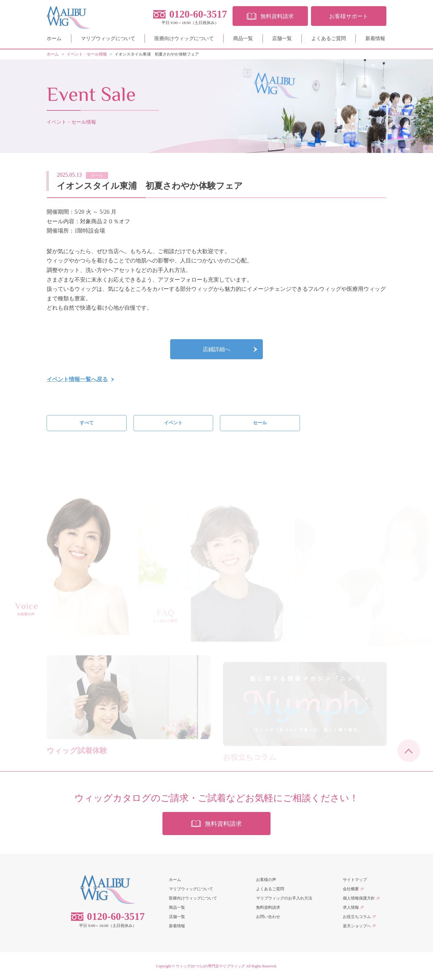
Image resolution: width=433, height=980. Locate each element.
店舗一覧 (282, 38)
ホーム (54, 38)
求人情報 (351, 907)
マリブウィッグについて (108, 38)
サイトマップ (355, 879)
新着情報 (375, 38)
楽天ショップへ (357, 926)
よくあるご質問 (328, 38)
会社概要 (351, 889)
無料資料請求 (268, 907)
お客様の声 (266, 879)
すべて (87, 422)
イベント (173, 422)
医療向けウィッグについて (184, 38)
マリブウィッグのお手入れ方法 (284, 898)
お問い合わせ (268, 916)
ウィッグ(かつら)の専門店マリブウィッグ (210, 966)
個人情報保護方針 (359, 898)
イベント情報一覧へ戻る (77, 379)
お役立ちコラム (357, 916)
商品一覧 (243, 38)
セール (260, 422)
